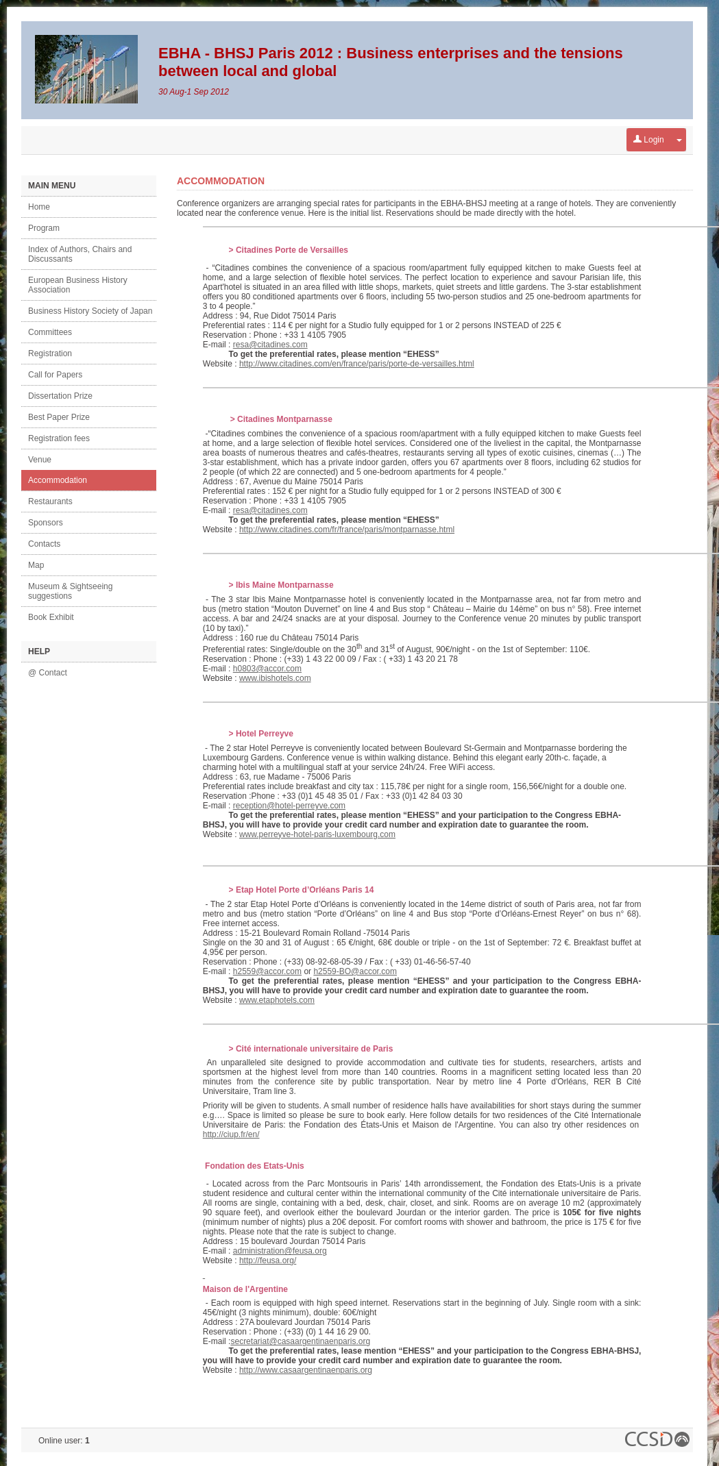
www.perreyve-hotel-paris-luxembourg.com (317, 834)
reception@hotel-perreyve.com (289, 805)
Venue (39, 459)
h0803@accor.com (267, 668)
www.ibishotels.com (275, 678)
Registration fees (59, 438)
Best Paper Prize (59, 417)
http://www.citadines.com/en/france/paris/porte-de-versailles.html (356, 364)
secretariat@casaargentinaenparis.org (300, 1341)
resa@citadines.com (270, 344)
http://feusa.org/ (267, 1260)
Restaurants (50, 501)
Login (648, 140)
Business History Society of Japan (90, 311)
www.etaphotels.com (277, 1000)
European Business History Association (77, 285)
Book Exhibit (51, 617)
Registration (50, 353)
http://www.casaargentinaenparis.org (305, 1370)
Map (36, 565)
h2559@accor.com (267, 971)
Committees (50, 332)
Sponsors (45, 522)
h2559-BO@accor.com (355, 971)
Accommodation (57, 480)
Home (39, 207)
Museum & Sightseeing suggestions (70, 591)
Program (44, 228)
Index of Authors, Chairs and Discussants (80, 254)
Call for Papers (55, 375)
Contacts (44, 544)
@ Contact (47, 673)
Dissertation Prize (60, 396)
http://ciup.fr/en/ (231, 1134)
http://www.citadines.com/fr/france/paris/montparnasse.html (346, 529)
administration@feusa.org (280, 1251)
